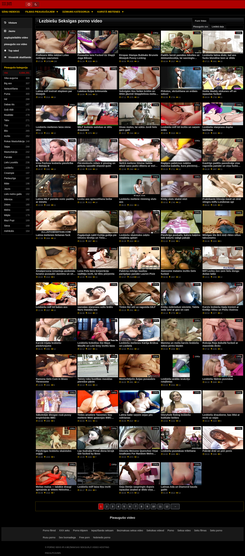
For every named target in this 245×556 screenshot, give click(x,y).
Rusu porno (49, 537)
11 (160, 506)
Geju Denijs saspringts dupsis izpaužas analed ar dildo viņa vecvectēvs (136, 489)
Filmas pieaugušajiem (40, 11)
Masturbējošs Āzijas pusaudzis (137, 379)
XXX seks (64, 530)
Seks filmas (200, 530)
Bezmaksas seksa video (130, 530)
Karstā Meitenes (109, 11)
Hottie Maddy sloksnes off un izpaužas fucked (219, 92)
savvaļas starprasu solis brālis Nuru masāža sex (95, 308)
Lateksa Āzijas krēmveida (92, 91)
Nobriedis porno (101, 537)
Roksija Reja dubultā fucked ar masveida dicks (220, 344)
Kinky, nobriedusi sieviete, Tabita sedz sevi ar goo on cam (180, 308)
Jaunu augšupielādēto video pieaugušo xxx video (16, 38)
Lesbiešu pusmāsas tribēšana (178, 451)
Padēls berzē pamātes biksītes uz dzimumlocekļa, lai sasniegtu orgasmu (180, 58)
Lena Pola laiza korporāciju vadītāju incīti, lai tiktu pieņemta (95, 272)
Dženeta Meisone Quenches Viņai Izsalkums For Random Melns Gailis (138, 454)
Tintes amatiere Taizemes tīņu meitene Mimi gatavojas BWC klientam (94, 417)
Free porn (84, 537)
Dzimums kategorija (76, 11)
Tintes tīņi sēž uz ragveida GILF (137, 307)
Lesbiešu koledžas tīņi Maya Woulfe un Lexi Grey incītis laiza (96, 344)
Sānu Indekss (11, 11)
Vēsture (10, 23)
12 (167, 506)
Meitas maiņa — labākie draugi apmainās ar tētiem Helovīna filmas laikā (53, 489)
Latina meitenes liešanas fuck (53, 235)
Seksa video (184, 530)
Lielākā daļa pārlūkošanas (218, 30)
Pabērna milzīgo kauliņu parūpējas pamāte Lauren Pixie (137, 272)
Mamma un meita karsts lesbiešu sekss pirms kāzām (180, 344)
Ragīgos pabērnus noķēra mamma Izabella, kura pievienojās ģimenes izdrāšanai (180, 166)
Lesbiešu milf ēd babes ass (51, 307)
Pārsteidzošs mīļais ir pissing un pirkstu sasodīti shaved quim (96, 164)
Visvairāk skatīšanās (17, 57)
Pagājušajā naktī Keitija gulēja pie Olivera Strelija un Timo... (97, 236)
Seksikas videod (155, 530)
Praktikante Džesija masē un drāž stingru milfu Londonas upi (222, 200)
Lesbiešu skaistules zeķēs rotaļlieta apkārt (134, 236)
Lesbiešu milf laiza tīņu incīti (94, 486)
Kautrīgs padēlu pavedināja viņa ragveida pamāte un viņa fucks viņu (221, 166)
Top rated (11, 50)
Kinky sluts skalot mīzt (174, 199)
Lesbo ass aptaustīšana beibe (94, 199)
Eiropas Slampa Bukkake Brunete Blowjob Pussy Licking (138, 56)
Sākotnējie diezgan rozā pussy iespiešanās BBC (53, 416)
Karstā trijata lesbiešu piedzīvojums (48, 344)
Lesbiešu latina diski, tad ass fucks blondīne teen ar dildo (219, 56)
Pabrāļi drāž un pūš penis (217, 451)
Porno (171, 530)
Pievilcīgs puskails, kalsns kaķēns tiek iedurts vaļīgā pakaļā (180, 236)
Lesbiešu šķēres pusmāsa (218, 379)
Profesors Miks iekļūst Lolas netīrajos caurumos (52, 56)
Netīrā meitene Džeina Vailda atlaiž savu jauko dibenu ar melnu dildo (138, 166)
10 (153, 506)
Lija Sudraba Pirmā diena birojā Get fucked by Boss (95, 452)
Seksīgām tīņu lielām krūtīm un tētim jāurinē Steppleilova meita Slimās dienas (137, 94)
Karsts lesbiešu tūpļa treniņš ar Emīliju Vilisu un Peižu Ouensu (221, 308)
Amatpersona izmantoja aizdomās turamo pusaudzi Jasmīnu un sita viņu (55, 274)
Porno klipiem (80, 530)
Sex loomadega (67, 537)
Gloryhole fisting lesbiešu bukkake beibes (176, 416)
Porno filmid (49, 530)
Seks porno (216, 530)
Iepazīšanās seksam (102, 530)
